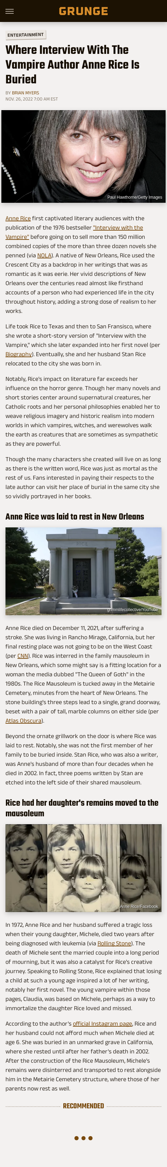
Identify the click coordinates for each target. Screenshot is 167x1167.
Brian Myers (25, 92)
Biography (18, 354)
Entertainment (26, 35)
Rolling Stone (114, 943)
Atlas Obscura (23, 720)
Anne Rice (18, 218)
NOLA (44, 255)
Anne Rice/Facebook (139, 907)
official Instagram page (102, 1023)
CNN (22, 655)
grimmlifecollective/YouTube (132, 610)
